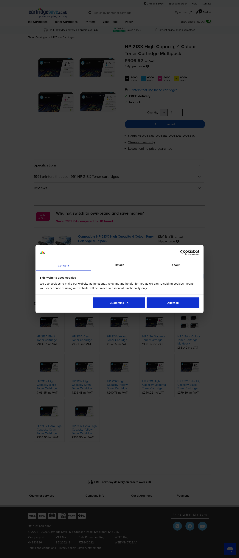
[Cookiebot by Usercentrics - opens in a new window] (183, 252)
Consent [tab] (63, 265)
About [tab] (175, 264)
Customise (119, 302)
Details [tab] (119, 264)
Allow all (173, 302)
